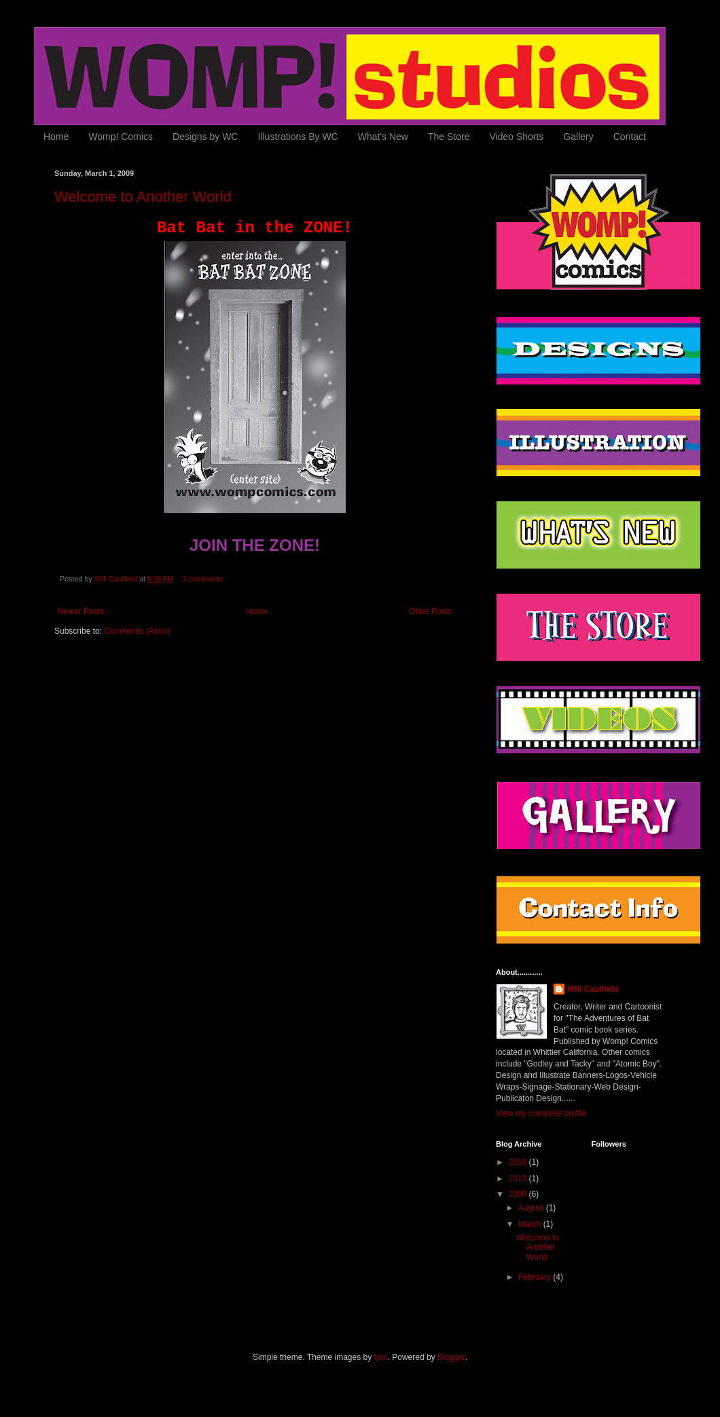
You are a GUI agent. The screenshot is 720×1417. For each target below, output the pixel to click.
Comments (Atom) (137, 631)
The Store (448, 136)
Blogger (451, 1357)
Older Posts (430, 611)
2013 (519, 1178)
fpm (381, 1357)
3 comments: (205, 579)
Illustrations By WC (297, 136)
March (530, 1224)
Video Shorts (516, 136)
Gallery (578, 136)
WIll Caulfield (592, 989)
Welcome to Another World (143, 196)
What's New (383, 136)
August (532, 1208)
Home (56, 136)
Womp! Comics (120, 136)
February (535, 1277)
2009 (519, 1194)
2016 (519, 1162)
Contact (629, 136)
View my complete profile (541, 1113)
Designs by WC (205, 136)
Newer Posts (81, 611)
